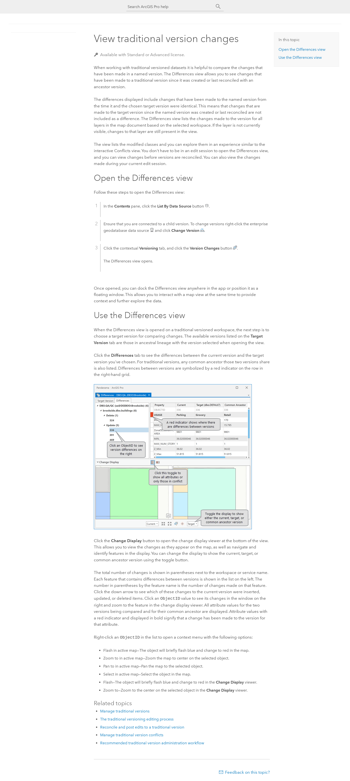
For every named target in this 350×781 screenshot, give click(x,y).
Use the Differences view (300, 57)
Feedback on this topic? (247, 771)
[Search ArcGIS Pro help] (170, 6)
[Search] (218, 6)
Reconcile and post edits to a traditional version (142, 726)
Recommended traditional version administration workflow (152, 742)
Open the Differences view (302, 49)
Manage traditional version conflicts (131, 734)
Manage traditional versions (124, 710)
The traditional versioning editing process (137, 718)
